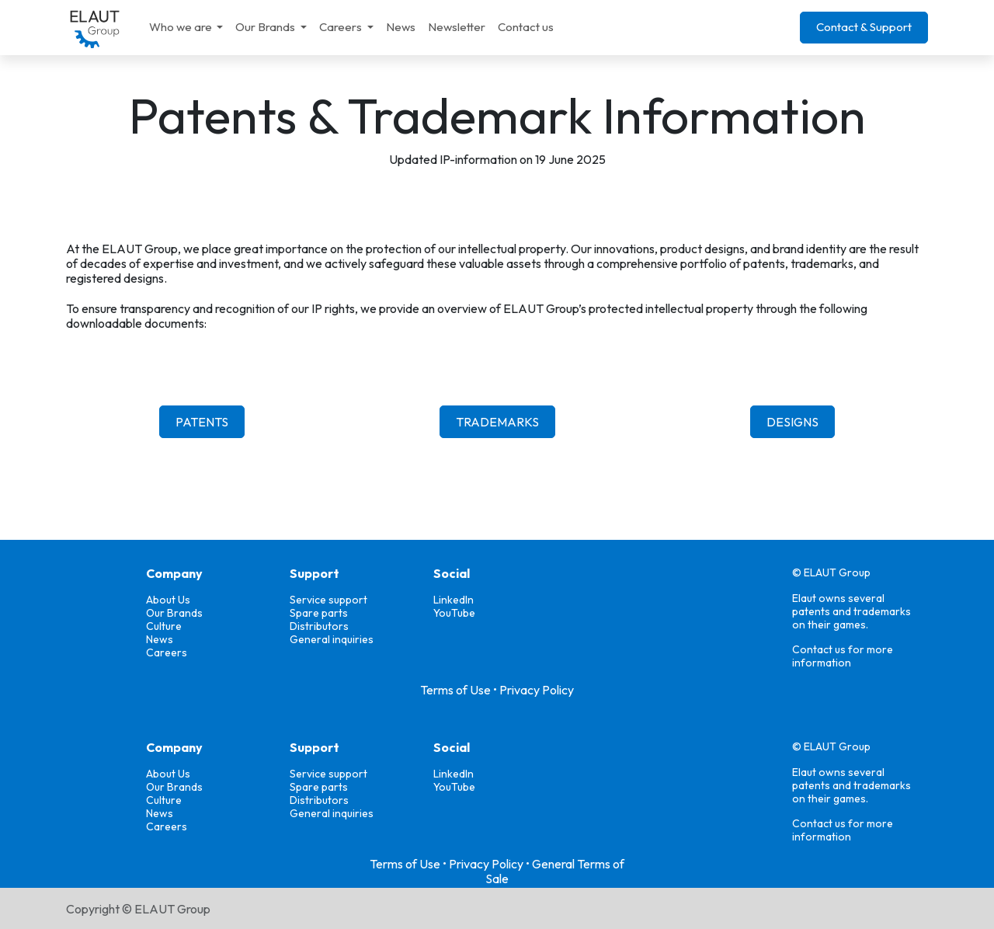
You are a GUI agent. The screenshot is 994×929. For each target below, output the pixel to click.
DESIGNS (792, 422)
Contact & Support (864, 26)
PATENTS (202, 422)
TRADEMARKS (497, 422)
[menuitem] (186, 27)
